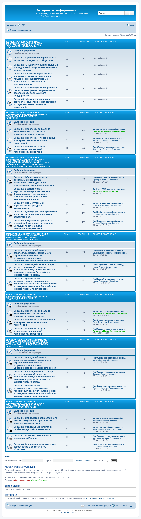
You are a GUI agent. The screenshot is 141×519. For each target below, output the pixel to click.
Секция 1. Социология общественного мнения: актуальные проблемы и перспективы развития (35, 420)
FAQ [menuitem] (23, 25)
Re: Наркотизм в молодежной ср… (109, 418)
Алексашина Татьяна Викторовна (107, 429)
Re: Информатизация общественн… (110, 129)
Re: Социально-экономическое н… (109, 445)
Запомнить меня (100, 461)
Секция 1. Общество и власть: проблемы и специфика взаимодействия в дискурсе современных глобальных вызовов (34, 181)
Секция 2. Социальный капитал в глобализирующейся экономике (33, 428)
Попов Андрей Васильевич (105, 267)
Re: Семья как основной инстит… (109, 221)
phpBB (64, 510)
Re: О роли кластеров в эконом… (108, 320)
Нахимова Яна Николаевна (105, 420)
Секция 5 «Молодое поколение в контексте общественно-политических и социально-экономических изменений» (35, 103)
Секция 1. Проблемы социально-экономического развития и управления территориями (32, 131)
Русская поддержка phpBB (70, 512)
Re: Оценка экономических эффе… (109, 358)
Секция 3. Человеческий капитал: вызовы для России (33, 436)
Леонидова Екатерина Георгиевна (109, 131)
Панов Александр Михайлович (106, 281)
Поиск (127, 13)
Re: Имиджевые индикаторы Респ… (110, 138)
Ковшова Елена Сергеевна (105, 447)
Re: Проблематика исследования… (109, 178)
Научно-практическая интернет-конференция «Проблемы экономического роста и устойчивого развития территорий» (27, 297)
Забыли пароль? (82, 461)
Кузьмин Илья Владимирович (106, 374)
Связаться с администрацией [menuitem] (97, 506)
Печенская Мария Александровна (109, 331)
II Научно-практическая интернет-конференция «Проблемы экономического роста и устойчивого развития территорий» (27, 115)
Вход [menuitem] (132, 25)
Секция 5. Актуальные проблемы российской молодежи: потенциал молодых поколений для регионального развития (33, 224)
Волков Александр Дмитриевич (107, 205)
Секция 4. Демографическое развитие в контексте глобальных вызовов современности (35, 214)
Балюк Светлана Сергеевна (105, 360)
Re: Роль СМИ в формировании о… (110, 189)
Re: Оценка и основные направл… (109, 372)
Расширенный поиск (132, 13)
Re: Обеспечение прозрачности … (109, 147)
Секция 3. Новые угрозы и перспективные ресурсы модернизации (29, 205)
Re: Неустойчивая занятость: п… (108, 279)
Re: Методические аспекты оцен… (109, 329)
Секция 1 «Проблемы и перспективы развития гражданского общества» (35, 59)
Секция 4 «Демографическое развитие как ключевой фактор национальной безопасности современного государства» (35, 91)
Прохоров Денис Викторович (105, 180)
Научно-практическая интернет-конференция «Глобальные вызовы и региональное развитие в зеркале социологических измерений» (25, 404)
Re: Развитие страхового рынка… (109, 251)
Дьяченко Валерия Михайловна (107, 438)
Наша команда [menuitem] (121, 506)
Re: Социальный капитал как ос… (109, 427)
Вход (7, 457)
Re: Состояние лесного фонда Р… (109, 203)
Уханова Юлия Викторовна (105, 191)
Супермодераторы (39, 480)
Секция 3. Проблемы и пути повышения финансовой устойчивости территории (29, 149)
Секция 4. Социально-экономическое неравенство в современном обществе (35, 447)
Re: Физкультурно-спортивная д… (109, 436)
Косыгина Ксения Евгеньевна (100, 498)
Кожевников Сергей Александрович (110, 313)
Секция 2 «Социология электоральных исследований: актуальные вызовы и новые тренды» (36, 67)
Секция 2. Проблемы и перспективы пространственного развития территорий (34, 140)
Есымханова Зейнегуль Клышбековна (109, 253)
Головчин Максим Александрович (108, 388)
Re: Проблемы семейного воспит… (109, 212)
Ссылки (13, 25)
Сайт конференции (24, 50)
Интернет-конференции (21, 506)
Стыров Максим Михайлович (106, 214)
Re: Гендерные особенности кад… (109, 265)
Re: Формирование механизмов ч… (110, 386)
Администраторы (21, 480)
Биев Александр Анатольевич (106, 322)
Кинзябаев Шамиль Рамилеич (106, 140)
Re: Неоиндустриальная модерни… (110, 311)
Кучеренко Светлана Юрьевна (106, 149)
